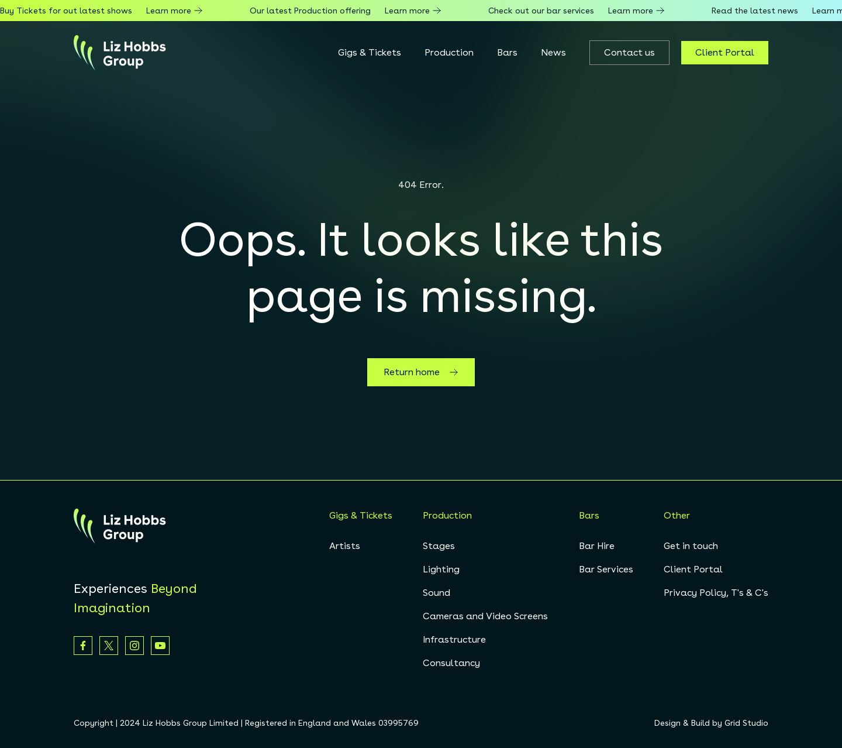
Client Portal (724, 52)
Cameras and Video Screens (485, 616)
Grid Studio (746, 723)
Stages (439, 545)
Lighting (441, 569)
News (553, 52)
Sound (436, 592)
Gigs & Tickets (369, 52)
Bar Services (606, 569)
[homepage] (120, 52)
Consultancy (451, 662)
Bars (507, 52)
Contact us (629, 52)
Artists (344, 545)
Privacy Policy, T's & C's (716, 592)
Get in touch (691, 545)
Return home (421, 372)
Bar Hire (597, 545)
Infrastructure (454, 639)
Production (449, 52)
